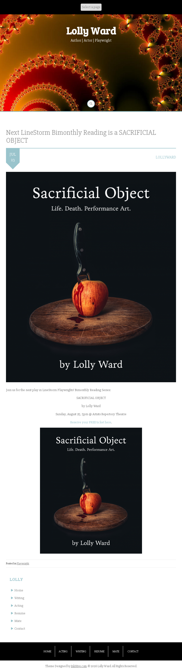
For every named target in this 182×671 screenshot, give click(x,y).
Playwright (23, 563)
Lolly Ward (91, 30)
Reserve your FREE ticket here (90, 422)
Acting (18, 606)
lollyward (166, 157)
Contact (19, 629)
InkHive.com (79, 666)
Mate (18, 621)
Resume (19, 613)
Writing (19, 598)
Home (18, 590)
